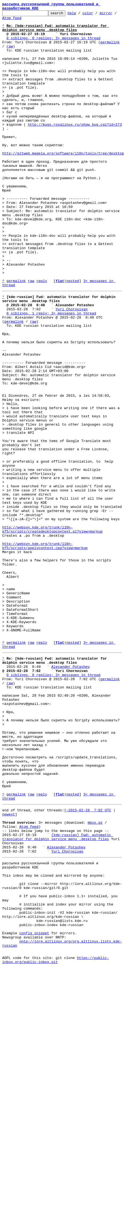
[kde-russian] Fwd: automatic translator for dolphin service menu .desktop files (57, 998)
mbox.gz (95, 981)
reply (41, 335)
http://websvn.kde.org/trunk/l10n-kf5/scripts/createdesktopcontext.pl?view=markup (52, 632)
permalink (110, 49)
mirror (114, 15)
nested (72, 335)
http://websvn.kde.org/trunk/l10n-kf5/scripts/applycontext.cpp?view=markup (45, 652)
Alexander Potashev (70, 795)
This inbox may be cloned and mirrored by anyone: (53, 1043)
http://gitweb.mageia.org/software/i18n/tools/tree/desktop (63, 182)
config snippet (34, 1112)
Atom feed (16, 21)
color (96, 15)
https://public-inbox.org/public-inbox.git (55, 1144)
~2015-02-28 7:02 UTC (88, 966)
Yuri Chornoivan (72, 368)
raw (10, 54)
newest (8, 971)
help (80, 15)
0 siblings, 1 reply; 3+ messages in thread (51, 373)
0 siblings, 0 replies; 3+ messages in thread (53, 44)
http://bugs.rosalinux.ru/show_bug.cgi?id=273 (75, 148)
